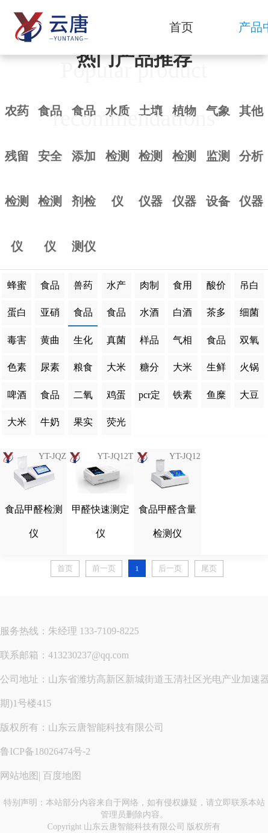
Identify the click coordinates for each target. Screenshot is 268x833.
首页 (181, 27)
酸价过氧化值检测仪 (216, 289)
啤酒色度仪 (16, 399)
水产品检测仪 (116, 289)
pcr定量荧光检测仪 (149, 399)
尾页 (209, 568)
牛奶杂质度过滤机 (50, 426)
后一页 (170, 568)
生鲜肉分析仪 (216, 371)
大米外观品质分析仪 (182, 371)
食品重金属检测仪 (50, 289)
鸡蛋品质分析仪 (116, 399)
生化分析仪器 (83, 344)
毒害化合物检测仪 (16, 344)
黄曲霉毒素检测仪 (50, 344)
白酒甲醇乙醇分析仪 (182, 316)
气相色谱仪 (182, 344)
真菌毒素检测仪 (116, 344)
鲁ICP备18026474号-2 (45, 751)
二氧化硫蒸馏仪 (83, 399)
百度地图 (62, 775)
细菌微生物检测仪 (249, 316)
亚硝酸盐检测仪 (50, 316)
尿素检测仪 (50, 371)
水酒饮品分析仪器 (149, 316)
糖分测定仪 (149, 371)
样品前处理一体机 (149, 344)
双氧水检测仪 (249, 344)
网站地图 (19, 775)
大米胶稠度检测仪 (16, 426)
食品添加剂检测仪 (216, 344)
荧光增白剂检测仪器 (116, 426)
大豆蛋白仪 (249, 399)
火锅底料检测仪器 (249, 371)
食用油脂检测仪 (182, 289)
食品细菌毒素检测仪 (50, 399)
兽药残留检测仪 (83, 289)
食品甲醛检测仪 (83, 316)
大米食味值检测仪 (116, 371)
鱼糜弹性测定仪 (216, 399)
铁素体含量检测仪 (182, 399)
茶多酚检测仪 (216, 316)
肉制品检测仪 (149, 289)
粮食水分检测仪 (83, 371)
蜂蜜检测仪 (16, 289)
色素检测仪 (16, 371)
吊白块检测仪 (249, 289)
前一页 (104, 568)
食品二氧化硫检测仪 (116, 316)
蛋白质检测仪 (16, 316)
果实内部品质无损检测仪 (83, 426)
